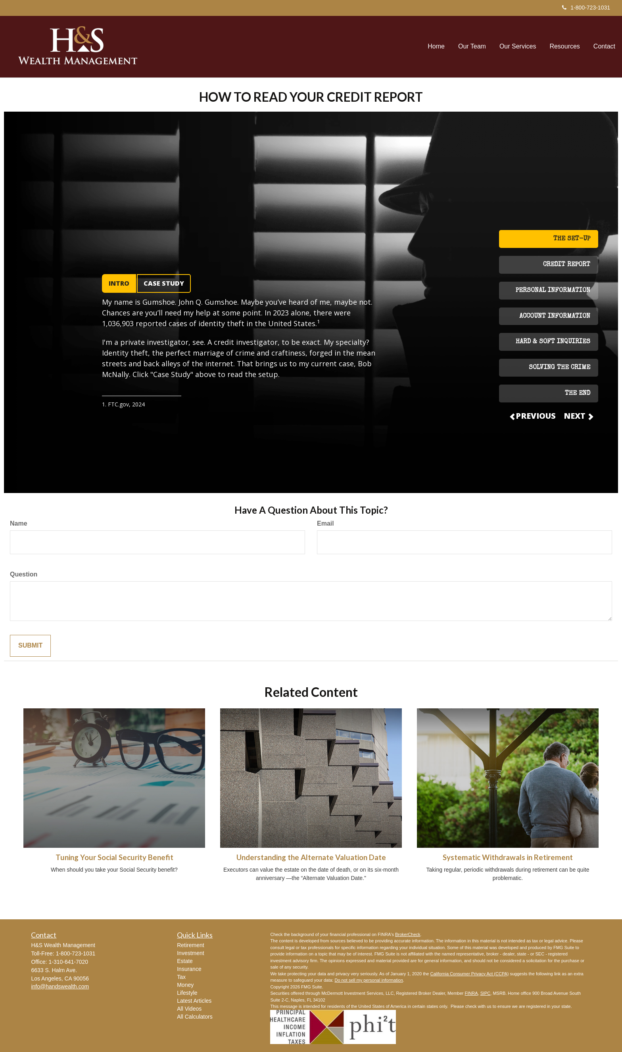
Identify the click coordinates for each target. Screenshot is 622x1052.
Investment (190, 953)
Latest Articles (194, 1001)
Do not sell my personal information (368, 980)
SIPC (485, 993)
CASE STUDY (164, 283)
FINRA (471, 993)
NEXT (578, 415)
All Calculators (194, 1016)
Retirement (190, 945)
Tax (181, 977)
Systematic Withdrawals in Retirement (508, 857)
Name (18, 523)
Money (185, 985)
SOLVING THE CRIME (559, 368)
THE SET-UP (571, 239)
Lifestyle (187, 993)
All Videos (189, 1009)
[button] (472, 46)
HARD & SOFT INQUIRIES (553, 342)
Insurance (189, 969)
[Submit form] (30, 646)
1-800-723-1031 (586, 7)
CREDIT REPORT (566, 265)
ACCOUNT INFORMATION (554, 316)
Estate (185, 961)
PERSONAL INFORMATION (553, 291)
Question (23, 574)
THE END (577, 394)
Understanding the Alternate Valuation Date (311, 857)
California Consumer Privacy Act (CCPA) (469, 973)
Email (325, 523)
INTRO (119, 283)
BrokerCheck (407, 934)
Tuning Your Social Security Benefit (114, 857)
